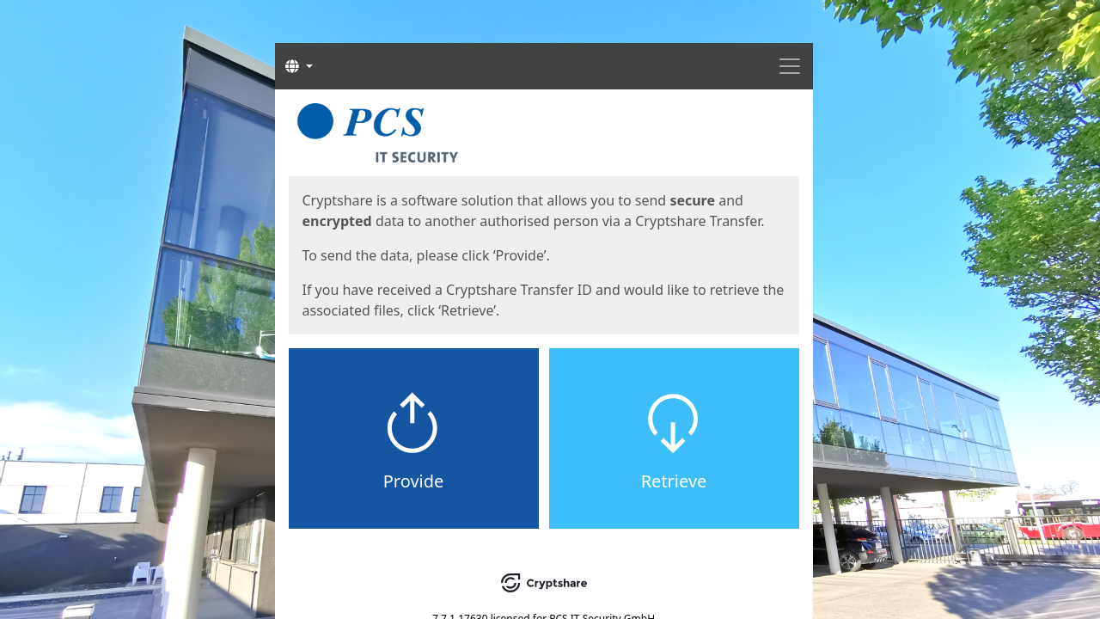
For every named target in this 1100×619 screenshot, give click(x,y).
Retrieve (674, 481)
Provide (413, 481)
